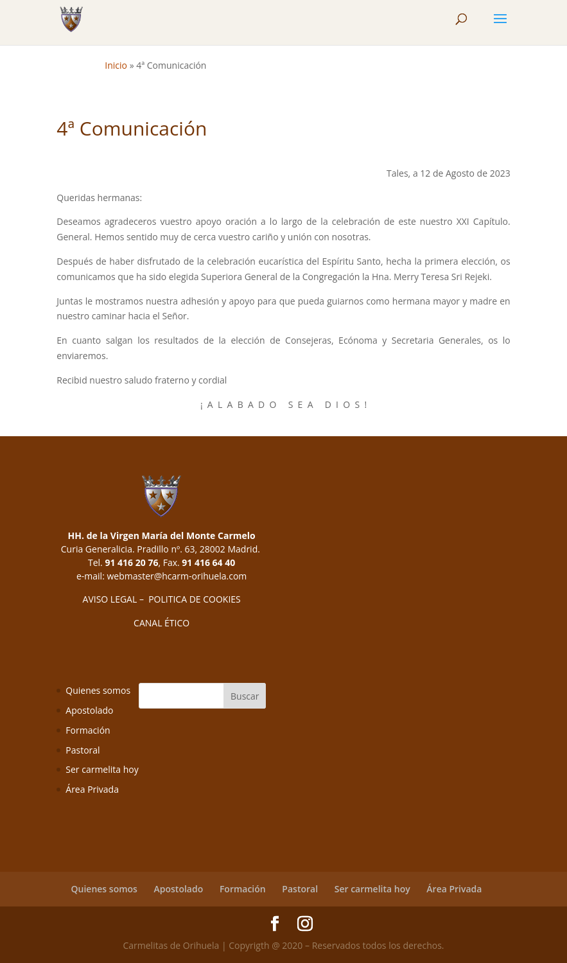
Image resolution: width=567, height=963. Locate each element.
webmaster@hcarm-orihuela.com (177, 576)
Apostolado (89, 710)
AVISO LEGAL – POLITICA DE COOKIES (162, 599)
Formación (87, 730)
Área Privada (92, 789)
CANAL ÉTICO (161, 623)
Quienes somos (97, 690)
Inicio (116, 65)
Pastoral (82, 750)
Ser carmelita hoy (101, 769)
